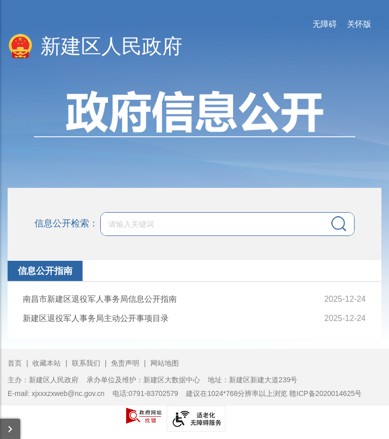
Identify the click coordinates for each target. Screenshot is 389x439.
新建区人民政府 (111, 46)
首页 (15, 363)
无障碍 (325, 24)
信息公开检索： (66, 223)
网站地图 (164, 363)
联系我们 (86, 363)
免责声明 (126, 363)
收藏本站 (47, 363)
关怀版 (359, 24)
